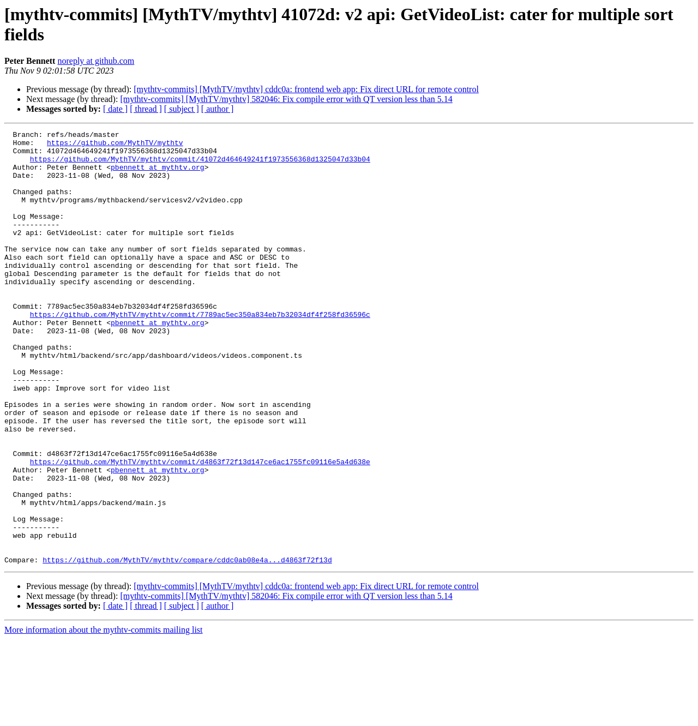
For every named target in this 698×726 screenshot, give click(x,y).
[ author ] (217, 108)
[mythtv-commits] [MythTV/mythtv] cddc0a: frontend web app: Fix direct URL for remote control (306, 89)
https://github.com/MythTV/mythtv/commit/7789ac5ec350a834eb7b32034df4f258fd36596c (200, 352)
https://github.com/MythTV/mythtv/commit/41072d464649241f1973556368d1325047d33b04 (200, 165)
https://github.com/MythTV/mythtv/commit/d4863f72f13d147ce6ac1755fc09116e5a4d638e (200, 528)
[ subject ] (181, 108)
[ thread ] (146, 108)
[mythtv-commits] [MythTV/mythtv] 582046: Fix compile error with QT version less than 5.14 (286, 99)
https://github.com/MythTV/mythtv (115, 146)
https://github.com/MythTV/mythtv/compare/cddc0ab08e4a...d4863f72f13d (187, 646)
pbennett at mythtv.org (157, 175)
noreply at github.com (95, 60)
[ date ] (115, 108)
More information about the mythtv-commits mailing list (103, 716)
